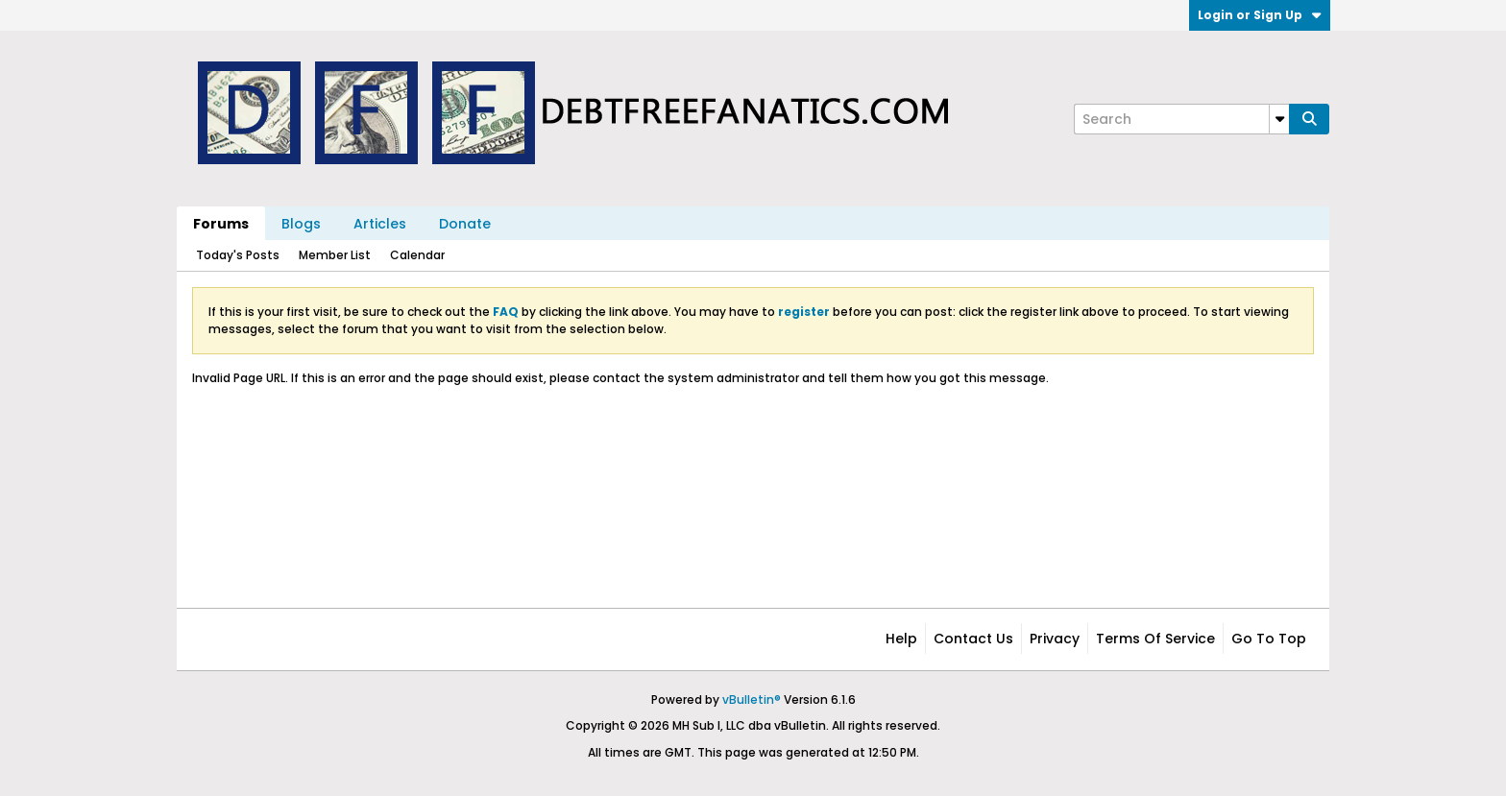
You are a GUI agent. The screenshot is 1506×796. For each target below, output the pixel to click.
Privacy (1055, 638)
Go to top (1268, 638)
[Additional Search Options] (1279, 119)
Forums (221, 223)
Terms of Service (1155, 638)
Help (901, 638)
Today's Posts (237, 255)
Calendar (417, 255)
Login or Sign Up (1260, 15)
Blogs (301, 223)
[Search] (1181, 119)
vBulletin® (751, 699)
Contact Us (973, 638)
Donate (465, 223)
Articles (379, 223)
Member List (335, 255)
